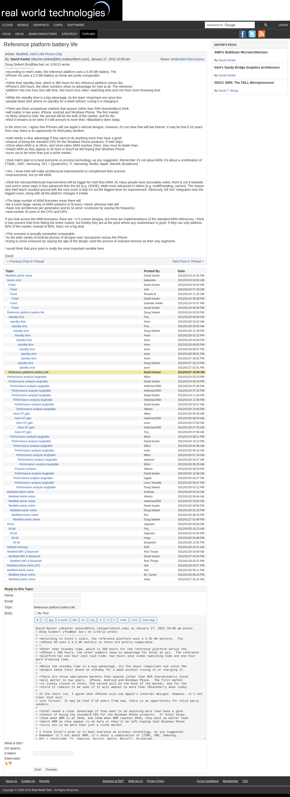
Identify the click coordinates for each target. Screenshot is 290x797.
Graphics (41, 25)
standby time (16, 317)
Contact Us (28, 781)
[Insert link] (51, 620)
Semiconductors (42, 34)
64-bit (10, 524)
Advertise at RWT (113, 781)
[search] (229, 25)
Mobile (23, 25)
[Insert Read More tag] (134, 620)
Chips (58, 25)
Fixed (12, 284)
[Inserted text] (83, 620)
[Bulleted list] (100, 620)
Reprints (44, 781)
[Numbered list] (108, 620)
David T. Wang (228, 90)
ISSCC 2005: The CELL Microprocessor (244, 82)
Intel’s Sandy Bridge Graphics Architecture (247, 67)
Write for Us (135, 781)
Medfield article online (19, 275)
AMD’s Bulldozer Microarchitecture (241, 52)
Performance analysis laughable (26, 376)
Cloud (7, 25)
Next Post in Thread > (188, 261)
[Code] (123, 620)
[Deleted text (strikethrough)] (74, 620)
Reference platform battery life (25, 312)
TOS (245, 781)
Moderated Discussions (188, 59)
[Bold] (37, 620)
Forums (88, 34)
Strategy (70, 34)
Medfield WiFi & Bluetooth (23, 551)
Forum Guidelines (208, 781)
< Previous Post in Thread (25, 261)
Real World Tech (61, 10)
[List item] (114, 620)
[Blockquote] (63, 620)
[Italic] (43, 620)
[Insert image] (92, 620)
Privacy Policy (155, 781)
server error (14, 280)
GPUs (19, 34)
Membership (230, 781)
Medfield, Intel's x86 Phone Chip (39, 54)
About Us (11, 781)
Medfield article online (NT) (23, 565)
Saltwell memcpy (17, 547)
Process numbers (25, 469)
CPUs (6, 34)
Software (75, 25)
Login (283, 25)
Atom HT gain (21, 413)
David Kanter (227, 60)
